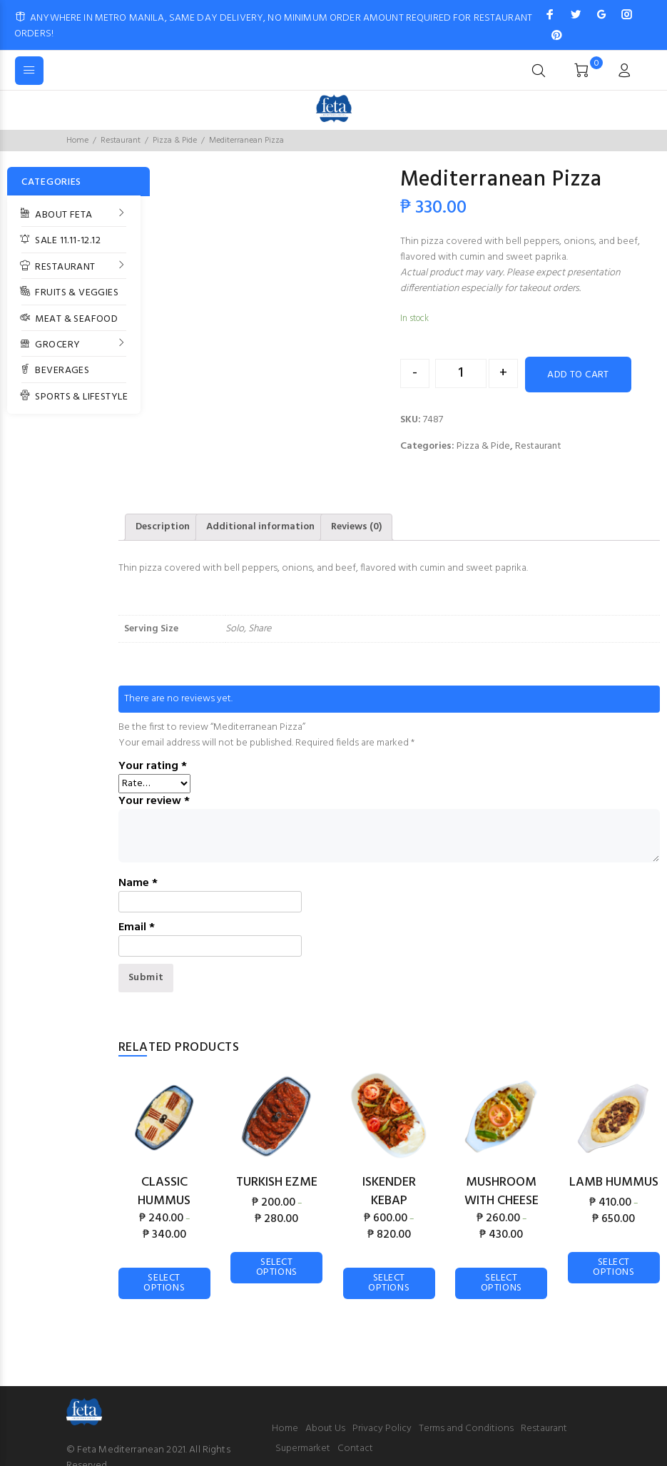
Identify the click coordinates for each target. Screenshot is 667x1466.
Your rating (152, 766)
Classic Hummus (164, 1191)
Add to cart (578, 375)
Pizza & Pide (175, 140)
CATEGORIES (51, 182)
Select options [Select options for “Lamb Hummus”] (613, 1267)
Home (77, 140)
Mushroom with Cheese (501, 1191)
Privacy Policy (382, 1428)
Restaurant (121, 140)
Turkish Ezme (276, 1182)
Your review (154, 801)
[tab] (162, 527)
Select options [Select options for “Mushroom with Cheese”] (501, 1283)
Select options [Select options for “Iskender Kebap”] (388, 1283)
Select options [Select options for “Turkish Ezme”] (276, 1267)
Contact (355, 1448)
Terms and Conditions (466, 1428)
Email (136, 927)
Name (138, 883)
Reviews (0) (356, 527)
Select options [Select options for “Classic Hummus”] (164, 1283)
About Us (325, 1428)
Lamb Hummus (613, 1182)
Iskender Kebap (389, 1191)
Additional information (260, 527)
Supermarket (302, 1448)
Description (163, 527)
